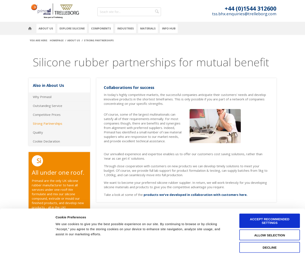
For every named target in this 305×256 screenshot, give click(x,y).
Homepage (29, 28)
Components (101, 28)
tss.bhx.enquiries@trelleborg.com (244, 14)
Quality (38, 132)
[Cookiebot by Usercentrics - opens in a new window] (27, 248)
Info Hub (169, 28)
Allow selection (269, 217)
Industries (125, 28)
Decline (270, 229)
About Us (46, 28)
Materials (148, 28)
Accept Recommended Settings (270, 202)
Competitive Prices (47, 114)
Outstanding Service (47, 106)
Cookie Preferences (270, 247)
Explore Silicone (72, 28)
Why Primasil (42, 97)
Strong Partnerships (47, 123)
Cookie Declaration (46, 141)
